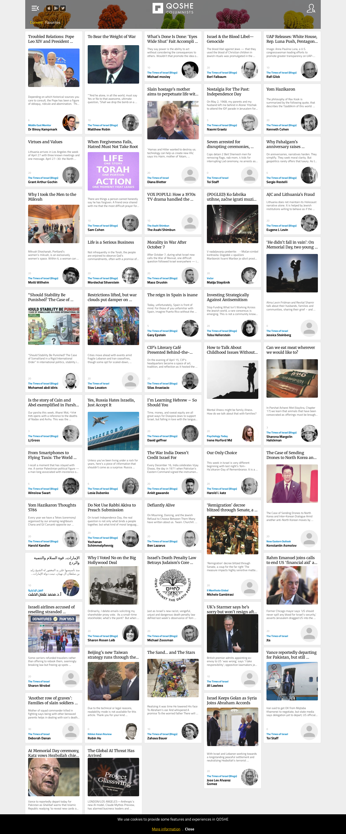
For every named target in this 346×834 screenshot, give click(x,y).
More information (166, 829)
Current (36, 22)
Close (189, 829)
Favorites (52, 22)
